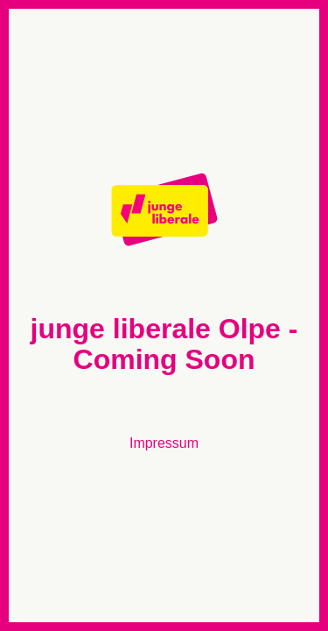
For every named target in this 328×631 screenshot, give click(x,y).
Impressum (164, 443)
